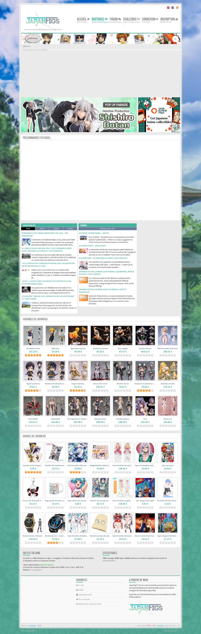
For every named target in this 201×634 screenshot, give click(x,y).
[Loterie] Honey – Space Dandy (92, 246)
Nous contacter (83, 599)
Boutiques (99, 19)
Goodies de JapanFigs (34, 436)
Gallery (80, 590)
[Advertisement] (100, 74)
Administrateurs (34, 565)
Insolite (70, 228)
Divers (42, 228)
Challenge (131, 19)
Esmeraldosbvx (109, 561)
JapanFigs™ (32, 626)
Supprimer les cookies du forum (89, 604)
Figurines (83, 225)
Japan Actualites (29, 225)
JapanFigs (160, 626)
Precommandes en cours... (37, 138)
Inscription (169, 19)
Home (27, 46)
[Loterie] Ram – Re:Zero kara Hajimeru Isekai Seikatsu (103, 258)
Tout (28, 228)
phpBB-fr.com (32, 631)
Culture (56, 228)
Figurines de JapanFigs (35, 319)
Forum (115, 19)
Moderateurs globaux (47, 565)
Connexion (150, 19)
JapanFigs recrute (84, 594)
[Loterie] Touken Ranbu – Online (94, 233)
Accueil (83, 19)
